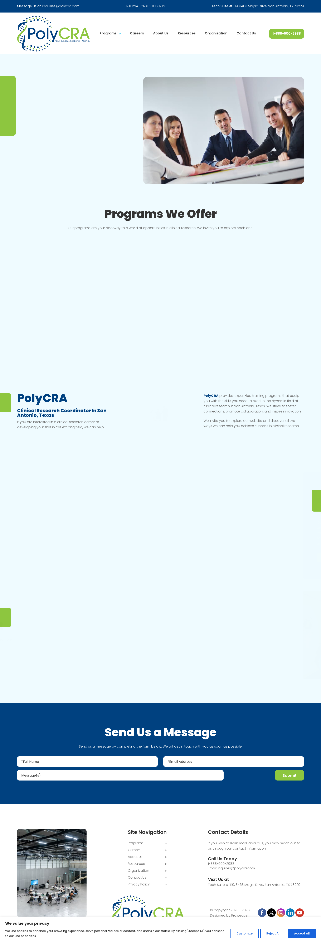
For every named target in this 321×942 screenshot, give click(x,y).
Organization (216, 33)
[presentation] (249, 776)
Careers (137, 33)
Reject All (273, 933)
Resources (187, 33)
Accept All (302, 933)
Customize (245, 933)
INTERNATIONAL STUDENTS (145, 6)
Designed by (220, 915)
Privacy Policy (139, 884)
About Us (161, 33)
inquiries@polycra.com (60, 6)
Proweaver (240, 915)
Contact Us (246, 33)
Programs (108, 33)
